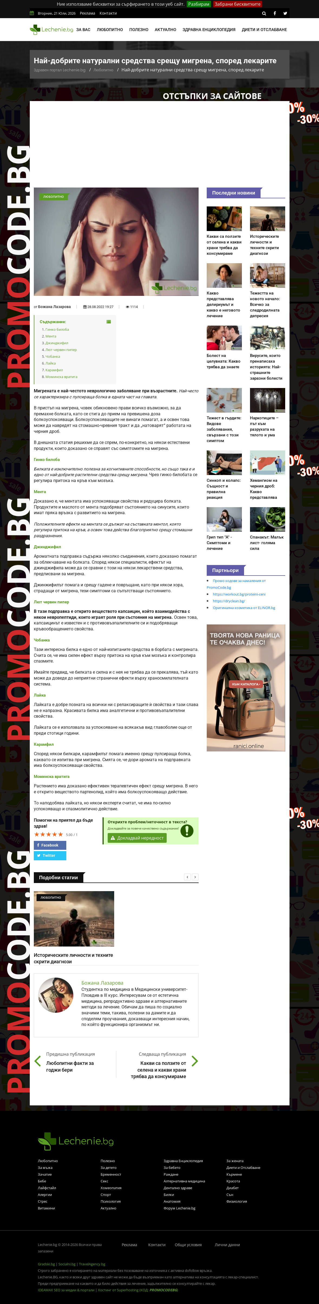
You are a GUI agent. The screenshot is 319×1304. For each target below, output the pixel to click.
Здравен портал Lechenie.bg (59, 70)
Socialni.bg (66, 1264)
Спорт (106, 1194)
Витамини (46, 1208)
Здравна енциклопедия (209, 29)
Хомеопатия (111, 1187)
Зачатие (45, 1174)
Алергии (45, 1194)
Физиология (236, 1201)
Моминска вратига (61, 376)
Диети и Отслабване (243, 1167)
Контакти (108, 13)
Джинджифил (56, 342)
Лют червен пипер (61, 349)
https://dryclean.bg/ (229, 600)
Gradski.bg (46, 1264)
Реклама (87, 13)
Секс (104, 1181)
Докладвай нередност (137, 838)
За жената (235, 1160)
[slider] (49, 834)
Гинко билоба (57, 329)
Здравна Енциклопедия (183, 1160)
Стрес (42, 1201)
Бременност (111, 1174)
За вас (83, 29)
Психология (111, 1201)
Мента (50, 336)
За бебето (172, 1167)
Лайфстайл (47, 1187)
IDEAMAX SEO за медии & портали (66, 1290)
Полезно (138, 29)
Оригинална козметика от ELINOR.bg (244, 607)
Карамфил (54, 369)
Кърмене (234, 1174)
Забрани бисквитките (238, 4)
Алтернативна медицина (184, 1181)
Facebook (47, 845)
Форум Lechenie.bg (179, 1208)
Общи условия (188, 1244)
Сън (229, 1194)
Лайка (50, 363)
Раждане (171, 1174)
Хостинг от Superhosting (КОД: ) (138, 1290)
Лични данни (227, 1244)
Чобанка (52, 356)
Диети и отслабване (264, 29)
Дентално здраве (178, 1187)
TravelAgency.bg (92, 1264)
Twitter (46, 855)
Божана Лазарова (54, 307)
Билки (169, 1194)
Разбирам (198, 4)
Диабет (232, 1187)
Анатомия (172, 1201)
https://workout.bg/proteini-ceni (239, 594)
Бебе (42, 1181)
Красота (233, 1181)
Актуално (165, 29)
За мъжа (45, 1167)
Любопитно (110, 29)
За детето (109, 1167)
